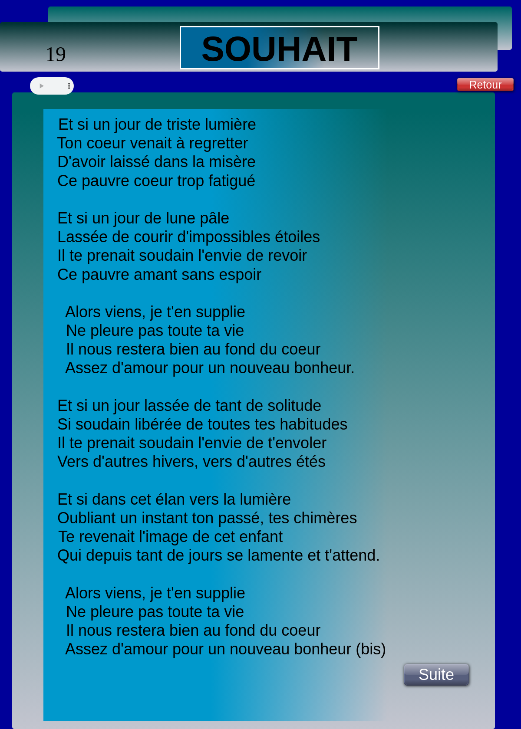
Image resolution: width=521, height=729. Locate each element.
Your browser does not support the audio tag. (52, 86)
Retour (485, 85)
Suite (436, 674)
